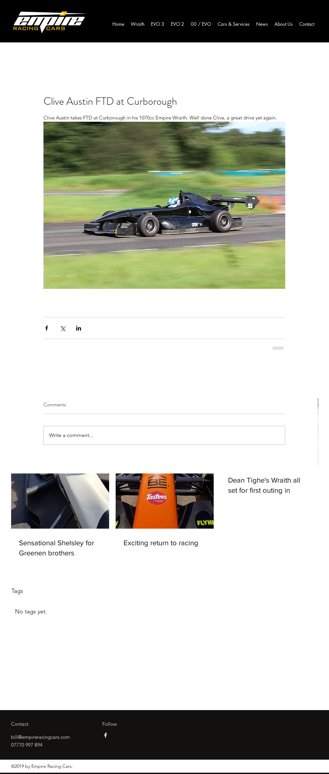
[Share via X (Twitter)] (62, 328)
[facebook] (105, 735)
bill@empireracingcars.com (40, 737)
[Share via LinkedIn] (78, 328)
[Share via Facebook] (46, 328)
